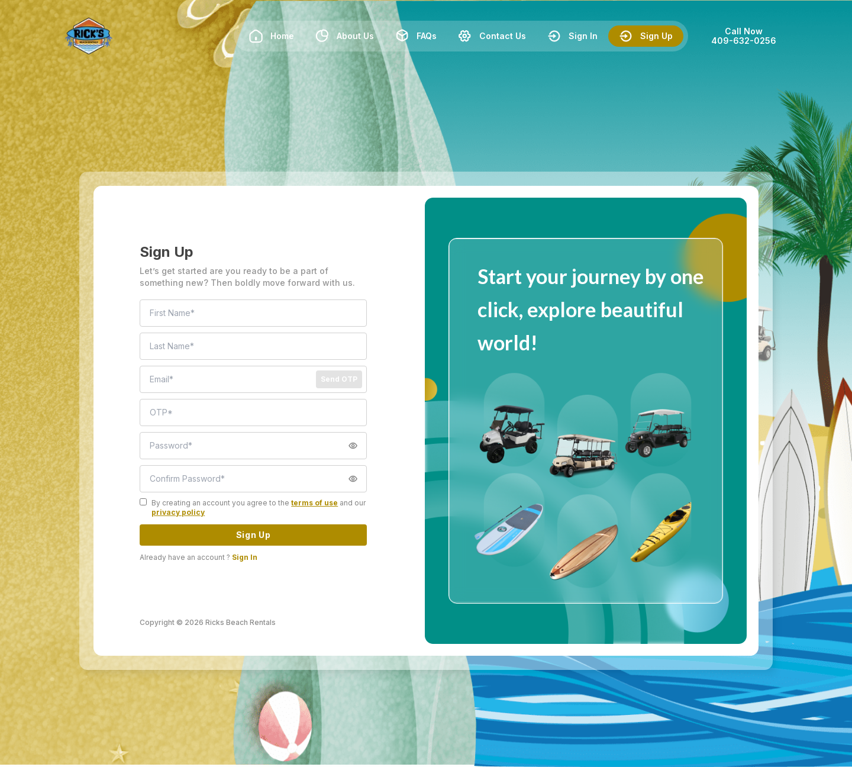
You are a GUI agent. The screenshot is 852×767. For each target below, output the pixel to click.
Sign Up (646, 36)
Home (271, 36)
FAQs (416, 36)
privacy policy (178, 512)
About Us (344, 36)
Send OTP (339, 379)
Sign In (572, 36)
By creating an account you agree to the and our (258, 507)
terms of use (314, 502)
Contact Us (492, 36)
